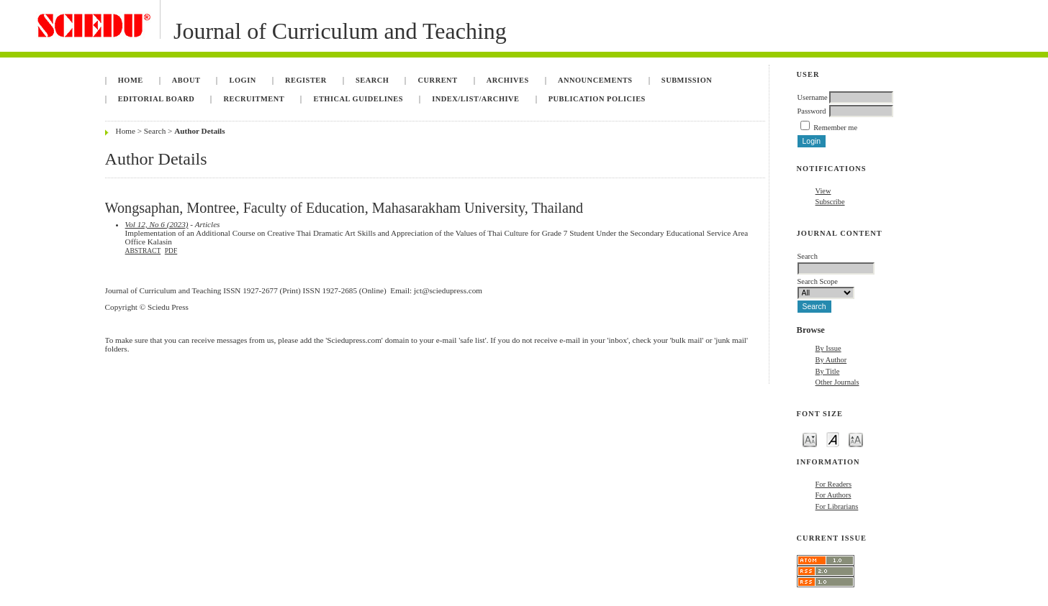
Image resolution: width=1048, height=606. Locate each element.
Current (438, 80)
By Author (831, 360)
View (823, 191)
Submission (686, 80)
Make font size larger (856, 439)
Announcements (595, 80)
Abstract (143, 250)
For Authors (834, 495)
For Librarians (837, 506)
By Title (828, 371)
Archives (508, 80)
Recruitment (253, 99)
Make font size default (833, 439)
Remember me (835, 128)
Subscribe (830, 202)
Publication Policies (597, 99)
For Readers (834, 484)
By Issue (828, 348)
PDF (171, 250)
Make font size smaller (810, 439)
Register (306, 80)
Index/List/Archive (475, 99)
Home (130, 80)
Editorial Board (156, 99)
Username (813, 97)
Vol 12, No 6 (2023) (157, 224)
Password (812, 111)
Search (372, 80)
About (186, 80)
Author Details (199, 131)
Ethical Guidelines (358, 99)
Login (243, 80)
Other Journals (837, 382)
